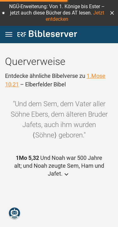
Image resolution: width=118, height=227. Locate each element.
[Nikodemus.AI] (14, 213)
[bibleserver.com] (47, 35)
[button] (112, 13)
